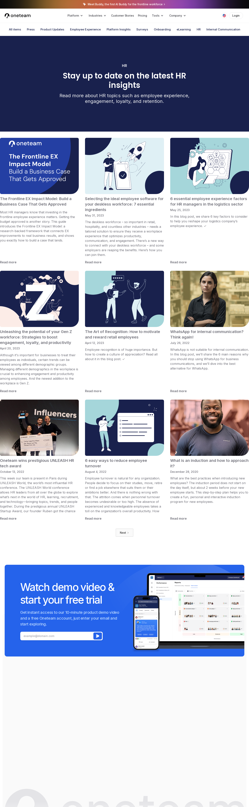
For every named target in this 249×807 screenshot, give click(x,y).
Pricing (142, 15)
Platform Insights (119, 29)
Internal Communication (223, 29)
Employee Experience (85, 29)
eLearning (184, 29)
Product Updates (52, 29)
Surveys (142, 29)
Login (236, 15)
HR (199, 29)
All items (15, 29)
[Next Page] (124, 533)
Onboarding (162, 29)
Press (31, 29)
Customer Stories (122, 15)
